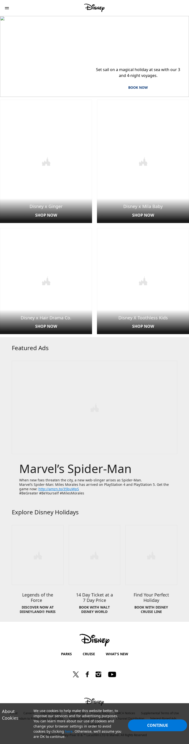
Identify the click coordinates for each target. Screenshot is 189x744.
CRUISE (89, 652)
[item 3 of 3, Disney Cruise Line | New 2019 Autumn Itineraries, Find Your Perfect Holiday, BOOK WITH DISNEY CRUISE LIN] (151, 571)
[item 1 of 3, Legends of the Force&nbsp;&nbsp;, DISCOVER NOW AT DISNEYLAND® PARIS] (38, 571)
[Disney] (94, 8)
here (69, 731)
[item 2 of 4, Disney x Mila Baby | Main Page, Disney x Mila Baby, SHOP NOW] (143, 161)
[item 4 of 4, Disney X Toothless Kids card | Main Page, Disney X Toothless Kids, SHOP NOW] (143, 280)
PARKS (66, 652)
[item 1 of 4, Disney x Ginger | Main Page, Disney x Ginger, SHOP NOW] (46, 161)
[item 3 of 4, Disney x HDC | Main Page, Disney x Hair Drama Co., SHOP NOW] (46, 280)
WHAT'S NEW (117, 652)
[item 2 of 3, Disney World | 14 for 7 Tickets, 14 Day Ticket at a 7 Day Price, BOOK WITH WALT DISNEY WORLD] (95, 571)
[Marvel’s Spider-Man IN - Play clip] (94, 406)
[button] (7, 8)
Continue (157, 725)
